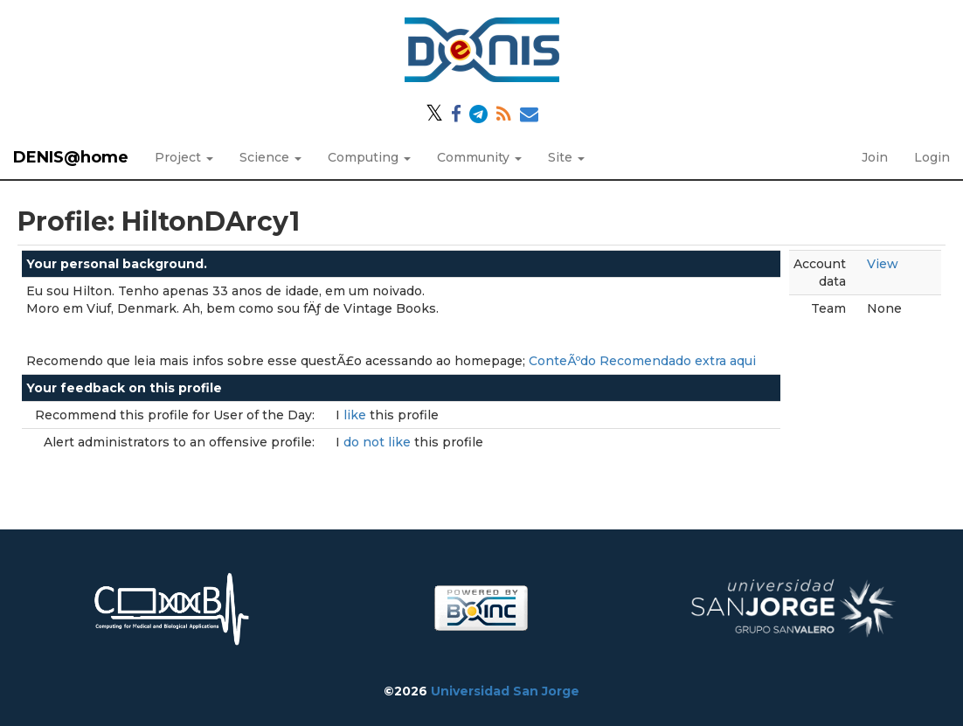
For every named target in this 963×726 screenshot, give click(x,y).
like (356, 415)
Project (184, 157)
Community (479, 157)
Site (566, 157)
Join (875, 157)
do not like (378, 442)
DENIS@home (70, 157)
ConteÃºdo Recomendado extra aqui (642, 361)
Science (270, 157)
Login (932, 157)
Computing (369, 157)
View (882, 264)
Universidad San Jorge (505, 691)
